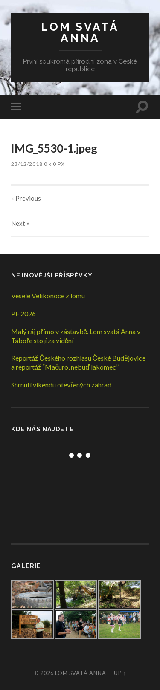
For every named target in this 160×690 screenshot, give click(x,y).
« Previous (26, 198)
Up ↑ (120, 673)
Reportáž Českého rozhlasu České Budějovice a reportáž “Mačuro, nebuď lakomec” (78, 362)
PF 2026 (23, 313)
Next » (20, 223)
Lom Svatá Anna (80, 32)
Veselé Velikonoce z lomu (48, 296)
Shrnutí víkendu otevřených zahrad (61, 385)
